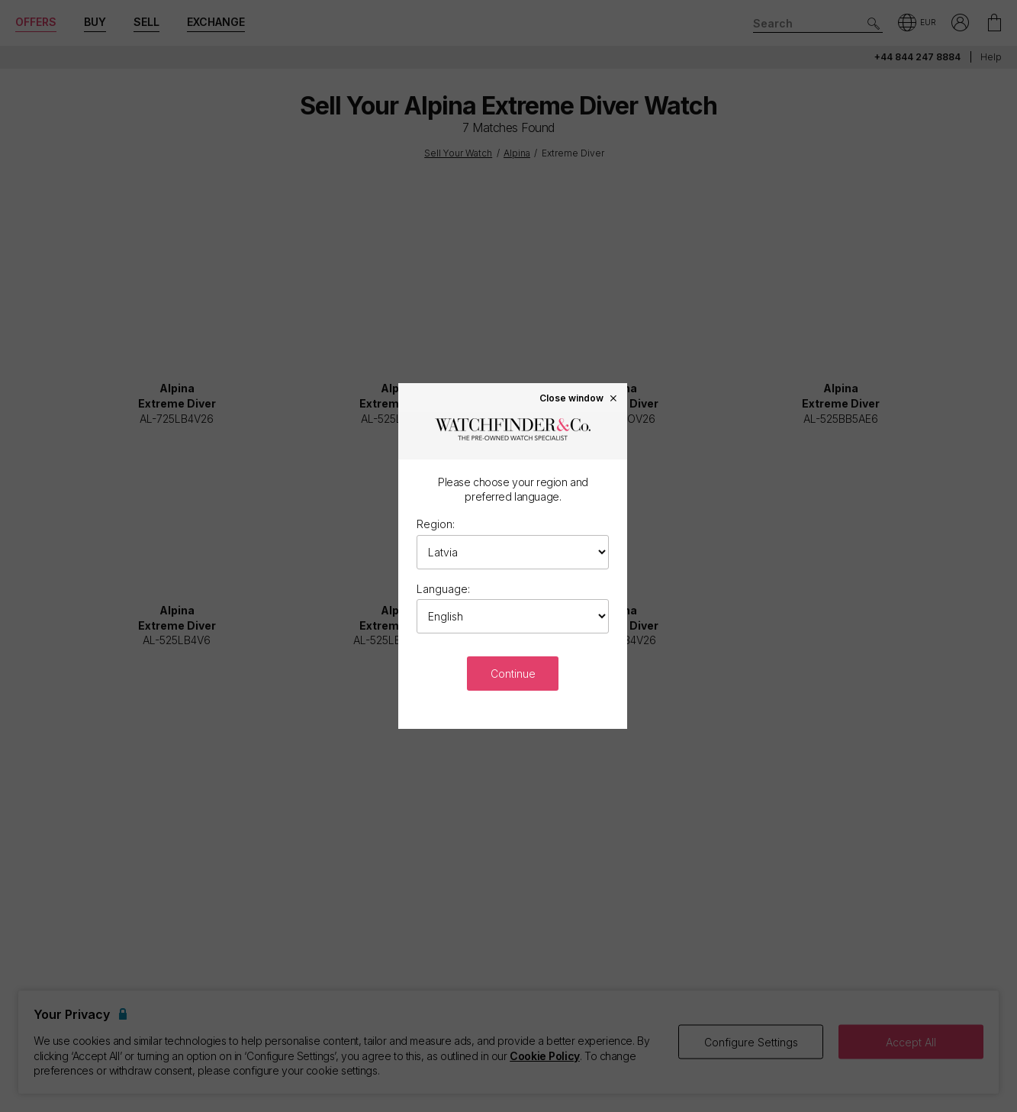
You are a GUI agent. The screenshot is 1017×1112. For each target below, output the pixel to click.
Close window (579, 397)
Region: (436, 523)
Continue (513, 673)
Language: (443, 588)
